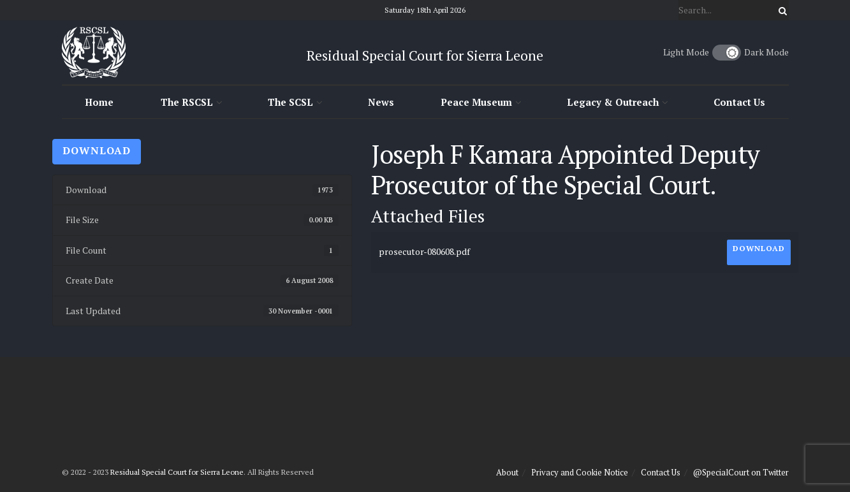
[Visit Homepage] (94, 52)
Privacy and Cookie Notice (579, 472)
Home (99, 102)
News (381, 102)
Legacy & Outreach (613, 102)
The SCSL (290, 102)
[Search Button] (780, 10)
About (507, 472)
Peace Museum (476, 102)
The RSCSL (187, 102)
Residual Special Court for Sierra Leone (177, 472)
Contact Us (739, 102)
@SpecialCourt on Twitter (741, 472)
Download (96, 150)
